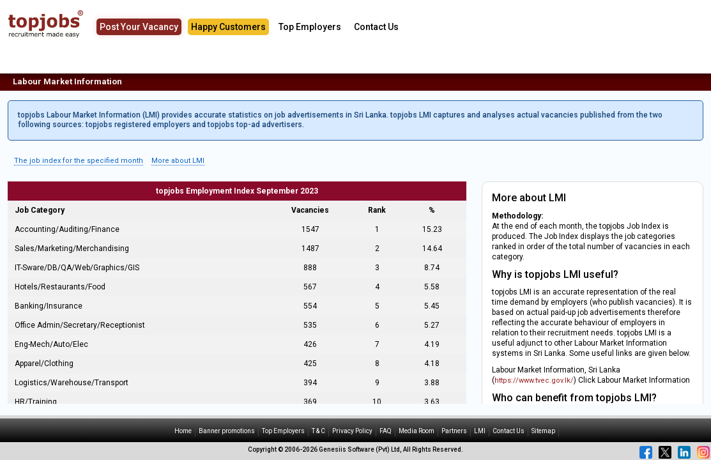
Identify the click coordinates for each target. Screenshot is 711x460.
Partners (454, 430)
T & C (318, 430)
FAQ (385, 430)
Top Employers (310, 27)
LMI (479, 430)
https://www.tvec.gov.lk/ (534, 380)
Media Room (416, 430)
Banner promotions (227, 430)
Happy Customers (228, 27)
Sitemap (543, 430)
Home (183, 430)
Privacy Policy (352, 430)
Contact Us (376, 27)
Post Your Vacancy (139, 27)
